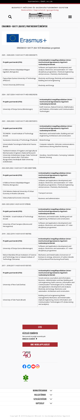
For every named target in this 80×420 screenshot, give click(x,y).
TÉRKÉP (43, 1)
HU (48, 1)
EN (51, 1)
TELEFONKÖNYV (33, 1)
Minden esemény (28, 338)
